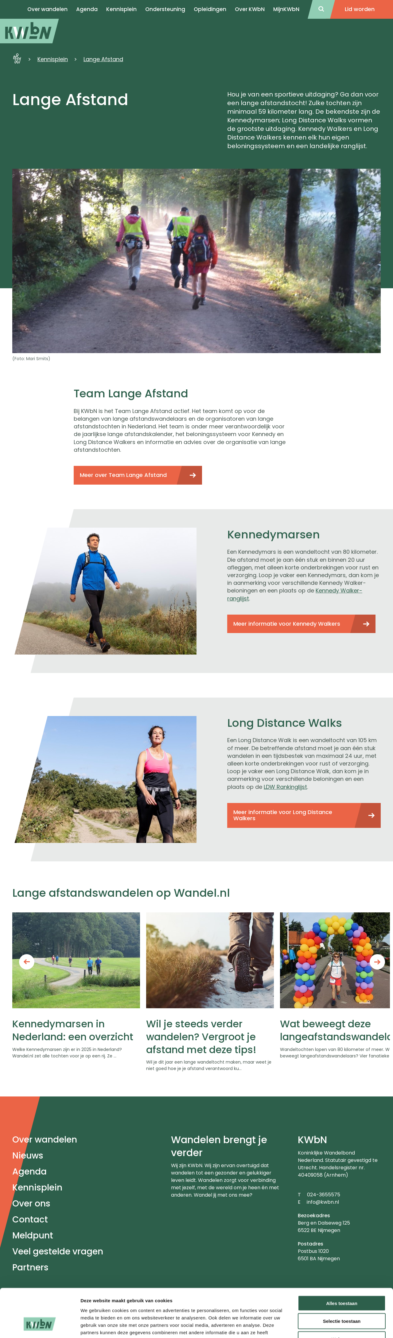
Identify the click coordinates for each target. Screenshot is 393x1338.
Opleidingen (210, 9)
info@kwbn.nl (323, 1202)
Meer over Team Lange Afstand (123, 475)
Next (377, 962)
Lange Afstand (103, 59)
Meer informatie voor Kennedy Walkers (286, 624)
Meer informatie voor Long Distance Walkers (282, 815)
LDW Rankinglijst (285, 787)
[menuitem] (29, 31)
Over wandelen (44, 1140)
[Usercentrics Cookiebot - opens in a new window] (40, 1326)
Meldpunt (32, 1236)
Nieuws (27, 1156)
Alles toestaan (341, 1262)
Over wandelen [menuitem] (47, 9)
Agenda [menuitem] (87, 9)
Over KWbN (250, 9)
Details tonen (331, 1325)
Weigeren (341, 1298)
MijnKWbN (286, 9)
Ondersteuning (165, 9)
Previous (26, 962)
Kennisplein (121, 9)
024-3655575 (323, 1194)
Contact (30, 1220)
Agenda (29, 1172)
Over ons (31, 1204)
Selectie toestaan (342, 1280)
